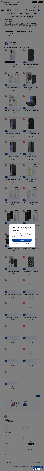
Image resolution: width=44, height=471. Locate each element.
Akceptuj (22, 240)
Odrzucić (16, 243)
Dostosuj (27, 243)
